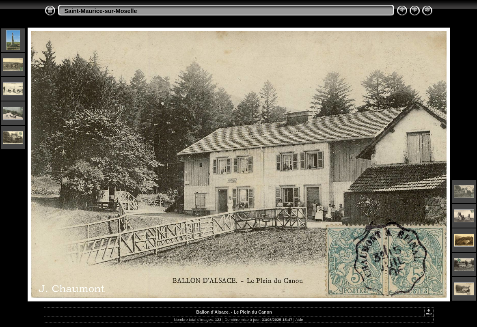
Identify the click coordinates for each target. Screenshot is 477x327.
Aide (299, 319)
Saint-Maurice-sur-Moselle (101, 11)
